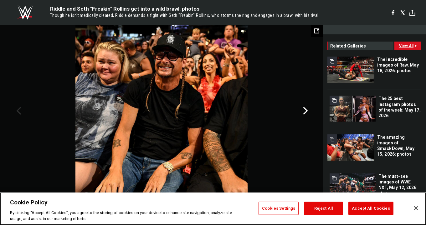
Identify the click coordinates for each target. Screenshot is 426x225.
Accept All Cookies (371, 208)
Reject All (323, 208)
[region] (213, 208)
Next (304, 111)
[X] (403, 12)
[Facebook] (393, 12)
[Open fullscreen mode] (317, 31)
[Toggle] (412, 13)
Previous (18, 111)
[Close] (416, 208)
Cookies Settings (278, 208)
